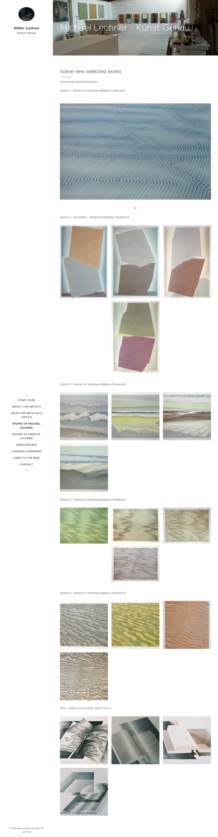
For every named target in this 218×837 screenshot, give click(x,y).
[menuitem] (26, 400)
